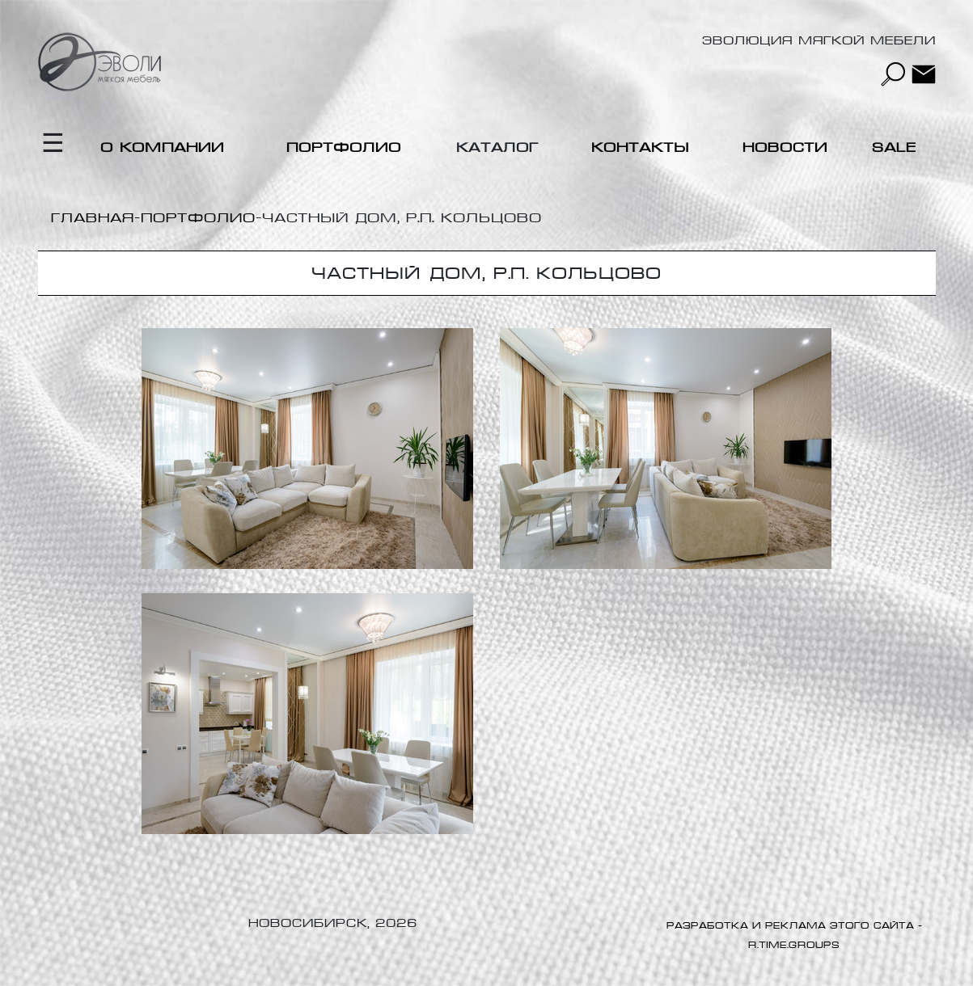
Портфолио (343, 147)
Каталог (497, 147)
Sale (894, 147)
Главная (92, 218)
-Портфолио (195, 218)
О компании (162, 147)
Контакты (640, 147)
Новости (784, 147)
